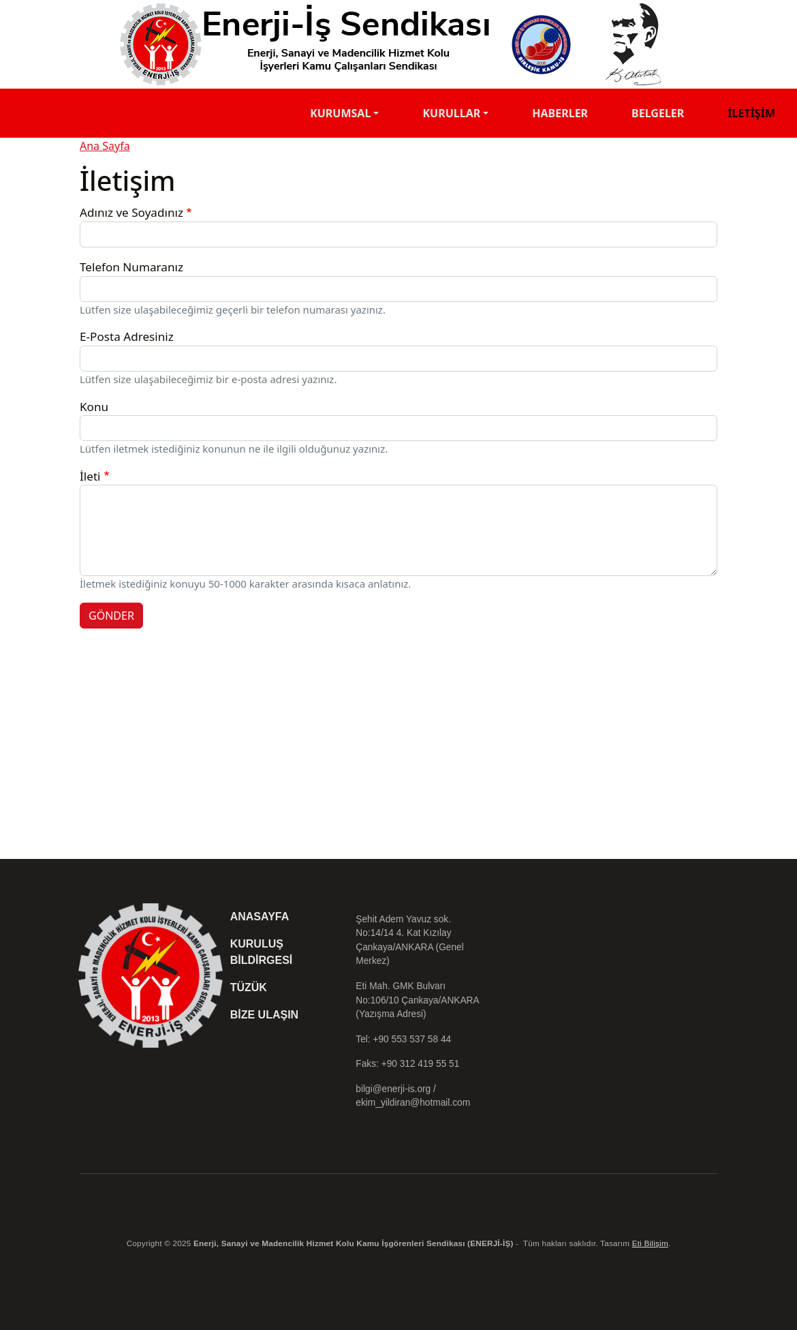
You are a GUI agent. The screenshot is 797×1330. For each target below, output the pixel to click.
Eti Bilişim (650, 1243)
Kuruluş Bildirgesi (261, 952)
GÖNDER (111, 615)
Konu (94, 406)
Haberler (560, 113)
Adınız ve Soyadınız (131, 212)
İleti (90, 476)
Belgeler (657, 113)
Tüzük (248, 987)
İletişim (751, 113)
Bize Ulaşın (264, 1015)
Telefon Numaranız (131, 267)
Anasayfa (260, 916)
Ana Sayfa (105, 145)
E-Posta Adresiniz (127, 336)
